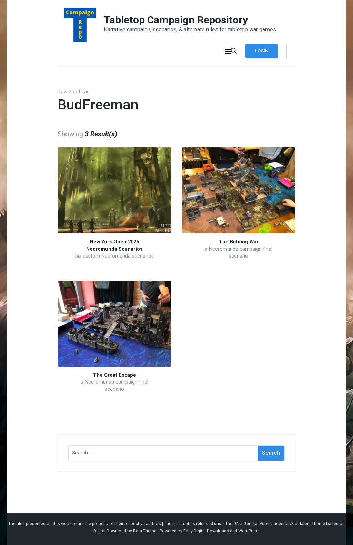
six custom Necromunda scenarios (114, 256)
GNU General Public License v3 (263, 523)
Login (261, 50)
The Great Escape (114, 375)
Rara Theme (145, 530)
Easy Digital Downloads (206, 530)
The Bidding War (239, 242)
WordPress (249, 530)
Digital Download (109, 530)
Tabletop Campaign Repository (176, 20)
